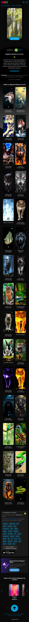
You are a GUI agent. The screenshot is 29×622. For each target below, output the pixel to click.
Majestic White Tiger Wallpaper (8, 335)
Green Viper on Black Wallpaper (20, 503)
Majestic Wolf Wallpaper (21, 251)
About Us (11, 614)
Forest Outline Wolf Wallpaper (8, 251)
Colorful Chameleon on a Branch (20, 447)
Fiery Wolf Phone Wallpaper (20, 391)
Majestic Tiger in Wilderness (8, 475)
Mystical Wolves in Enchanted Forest (21, 111)
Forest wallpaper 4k (14, 71)
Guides (20, 615)
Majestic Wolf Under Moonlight (8, 279)
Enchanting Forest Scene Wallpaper (21, 307)
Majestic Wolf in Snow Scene (20, 139)
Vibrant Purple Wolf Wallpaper (8, 391)
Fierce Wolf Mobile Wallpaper (8, 111)
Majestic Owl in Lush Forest (8, 307)
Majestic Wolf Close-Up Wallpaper (20, 223)
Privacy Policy (10, 615)
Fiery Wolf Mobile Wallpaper (21, 167)
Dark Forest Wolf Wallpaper (20, 195)
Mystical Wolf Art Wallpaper (21, 419)
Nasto (18, 50)
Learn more (14, 570)
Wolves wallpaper (16, 5)
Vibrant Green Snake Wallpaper (20, 475)
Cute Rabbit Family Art (8, 362)
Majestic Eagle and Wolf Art (8, 167)
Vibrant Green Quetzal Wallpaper (8, 447)
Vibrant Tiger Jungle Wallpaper (20, 363)
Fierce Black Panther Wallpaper (8, 419)
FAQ (16, 615)
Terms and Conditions (19, 614)
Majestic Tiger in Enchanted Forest (8, 503)
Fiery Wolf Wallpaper (20, 334)
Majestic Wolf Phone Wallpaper (8, 139)
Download (14, 39)
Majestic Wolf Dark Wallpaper (8, 195)
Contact (5, 614)
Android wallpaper (13, 519)
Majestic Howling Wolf (8, 222)
